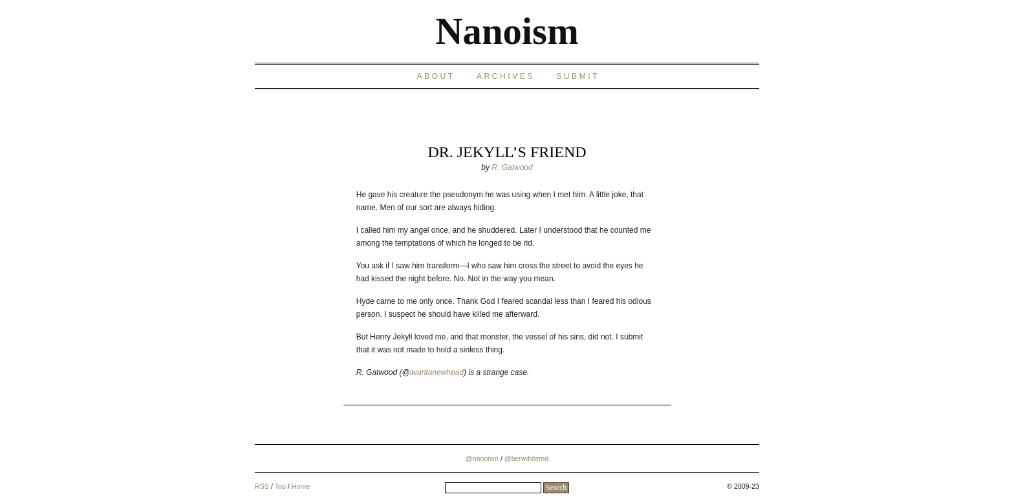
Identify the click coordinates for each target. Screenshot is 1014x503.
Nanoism (507, 31)
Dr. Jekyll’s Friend (506, 152)
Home (301, 486)
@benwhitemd (526, 458)
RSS (262, 486)
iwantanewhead (437, 372)
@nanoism (482, 458)
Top (280, 486)
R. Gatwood (511, 167)
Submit (577, 76)
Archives (506, 76)
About (435, 76)
